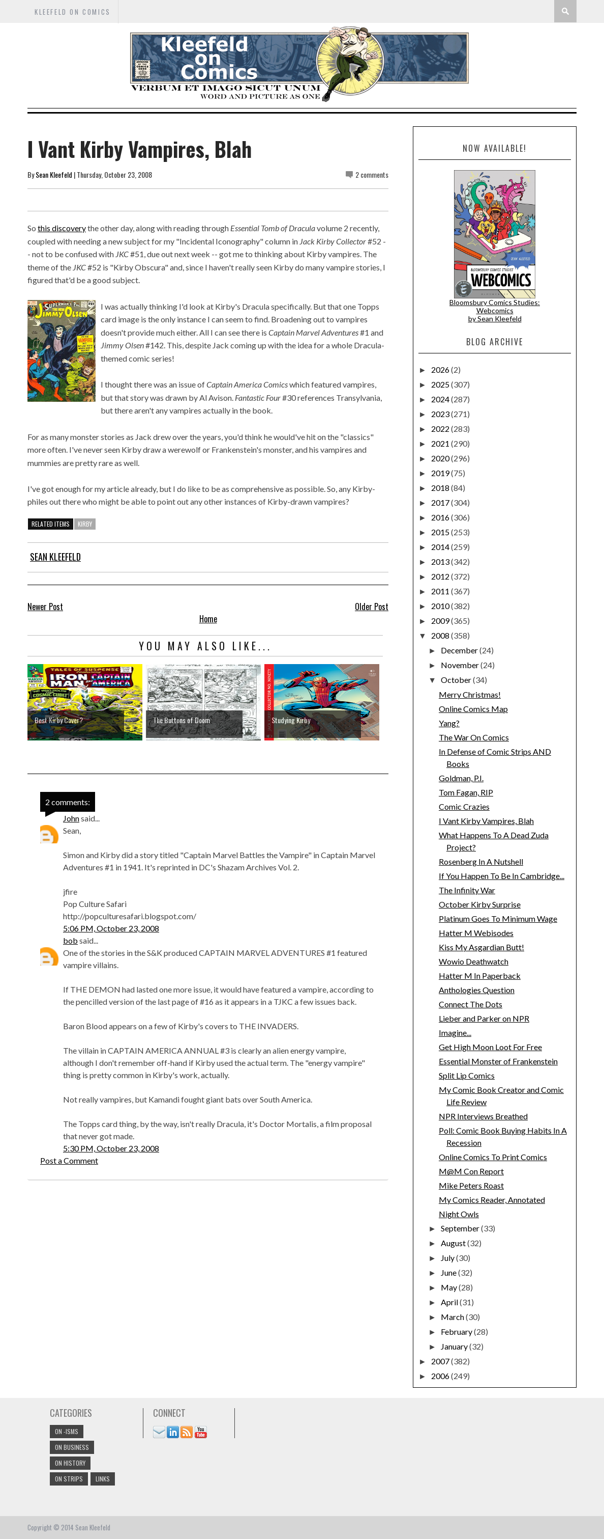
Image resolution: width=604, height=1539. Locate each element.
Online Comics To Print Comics (493, 1157)
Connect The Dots (470, 1004)
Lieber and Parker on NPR (484, 1018)
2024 (441, 399)
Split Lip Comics (467, 1075)
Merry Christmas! (470, 694)
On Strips (69, 1478)
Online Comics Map (473, 708)
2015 (441, 532)
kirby (85, 523)
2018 (441, 487)
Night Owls (459, 1214)
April (450, 1302)
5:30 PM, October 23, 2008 (111, 1148)
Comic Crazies (464, 806)
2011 (441, 591)
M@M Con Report (471, 1171)
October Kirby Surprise (480, 904)
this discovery (62, 228)
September (461, 1228)
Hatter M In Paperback (480, 975)
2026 (441, 369)
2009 (441, 620)
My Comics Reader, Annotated (492, 1199)
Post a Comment (69, 1160)
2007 (441, 1361)
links (103, 1478)
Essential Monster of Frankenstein (498, 1061)
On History (70, 1463)
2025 (441, 384)
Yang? (449, 723)
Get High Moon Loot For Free (490, 1047)
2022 (441, 428)
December (460, 650)
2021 (441, 443)
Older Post (371, 606)
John (71, 818)
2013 (441, 561)
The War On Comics (474, 737)
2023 (441, 414)
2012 (441, 576)
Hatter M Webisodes (476, 933)
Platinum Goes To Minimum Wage (498, 918)
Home (208, 619)
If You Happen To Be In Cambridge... (501, 876)
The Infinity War (467, 890)
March (453, 1317)
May (450, 1287)
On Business (72, 1447)
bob (70, 940)
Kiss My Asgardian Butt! (481, 947)
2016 (441, 517)
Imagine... (455, 1032)
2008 (441, 635)
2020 (441, 458)
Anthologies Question (477, 990)
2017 (441, 502)
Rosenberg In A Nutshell (481, 861)
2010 (441, 606)
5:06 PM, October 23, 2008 (111, 928)
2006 (441, 1376)
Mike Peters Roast (471, 1185)
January (455, 1346)
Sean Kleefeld (54, 174)
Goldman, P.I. (461, 778)
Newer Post (45, 606)
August (454, 1243)
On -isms (66, 1431)
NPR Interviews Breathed (483, 1116)
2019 (441, 473)
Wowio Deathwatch (473, 961)
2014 (441, 547)
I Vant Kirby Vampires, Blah (486, 821)
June (449, 1272)
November (460, 665)
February (457, 1331)
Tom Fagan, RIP (466, 792)
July (448, 1257)
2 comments (371, 174)
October (457, 679)
